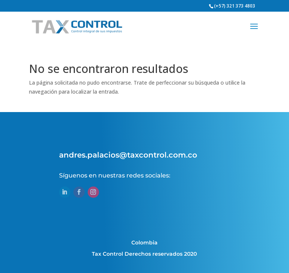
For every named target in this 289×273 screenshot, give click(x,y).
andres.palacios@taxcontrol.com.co (128, 154)
